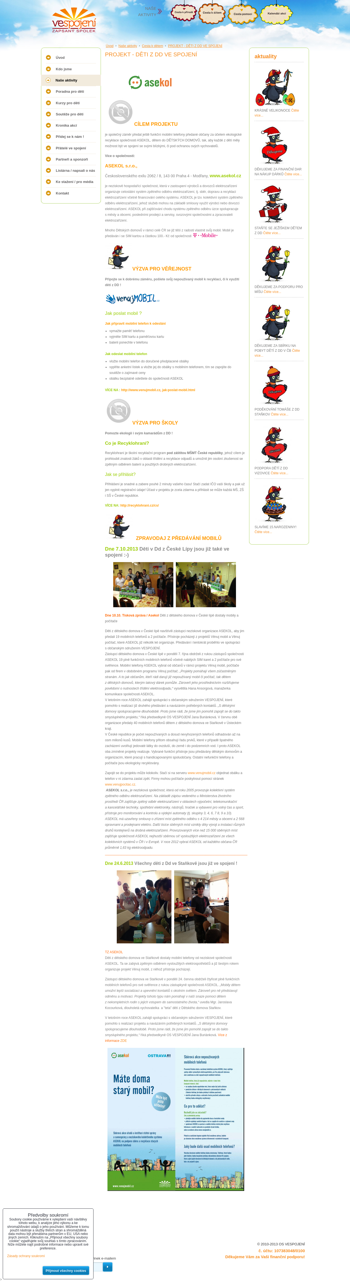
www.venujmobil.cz (201, 773)
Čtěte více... (293, 174)
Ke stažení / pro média (74, 182)
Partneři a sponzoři (72, 159)
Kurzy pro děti (68, 103)
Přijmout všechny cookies (66, 1271)
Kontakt (62, 193)
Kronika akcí (66, 125)
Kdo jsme (64, 69)
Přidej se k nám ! (70, 137)
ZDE (123, 1041)
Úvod (60, 58)
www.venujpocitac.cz (120, 784)
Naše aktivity (66, 80)
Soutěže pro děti (69, 114)
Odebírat (107, 1267)
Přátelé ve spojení (71, 148)
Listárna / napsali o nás (75, 170)
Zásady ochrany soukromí (26, 1256)
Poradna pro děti (70, 91)
